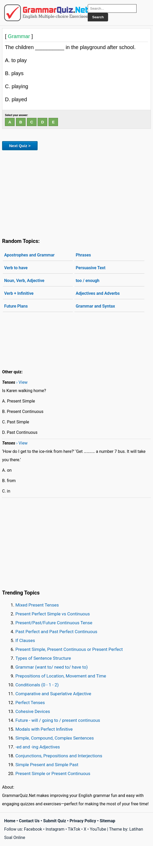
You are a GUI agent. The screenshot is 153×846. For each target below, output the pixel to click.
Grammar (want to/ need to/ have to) (51, 667)
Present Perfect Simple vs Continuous (52, 613)
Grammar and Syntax (95, 306)
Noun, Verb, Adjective (24, 280)
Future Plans (16, 306)
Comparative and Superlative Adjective (53, 693)
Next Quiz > (20, 145)
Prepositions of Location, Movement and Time (60, 676)
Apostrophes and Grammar (29, 255)
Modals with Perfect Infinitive (44, 729)
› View (21, 382)
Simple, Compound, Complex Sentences (54, 738)
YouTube (98, 829)
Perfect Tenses (30, 702)
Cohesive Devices (32, 711)
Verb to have (16, 267)
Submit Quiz (54, 820)
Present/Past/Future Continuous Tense (53, 622)
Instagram (54, 829)
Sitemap (107, 820)
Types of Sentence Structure (43, 658)
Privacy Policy (83, 820)
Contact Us (29, 820)
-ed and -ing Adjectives (37, 746)
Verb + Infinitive (18, 293)
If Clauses (25, 640)
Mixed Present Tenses (37, 605)
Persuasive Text (90, 267)
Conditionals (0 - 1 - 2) (37, 684)
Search (98, 17)
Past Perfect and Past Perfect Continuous (56, 631)
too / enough (87, 280)
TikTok (74, 829)
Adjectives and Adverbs (98, 293)
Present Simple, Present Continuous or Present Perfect (69, 649)
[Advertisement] (76, 193)
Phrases (83, 255)
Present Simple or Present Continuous (52, 773)
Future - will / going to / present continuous (57, 720)
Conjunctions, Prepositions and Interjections (58, 755)
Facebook (33, 829)
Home (9, 820)
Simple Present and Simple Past (46, 764)
